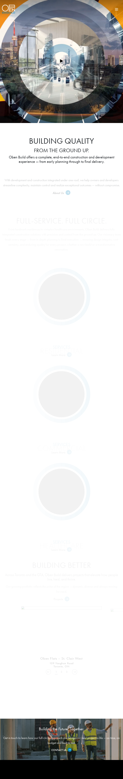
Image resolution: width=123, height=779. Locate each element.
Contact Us (58, 750)
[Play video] (61, 61)
